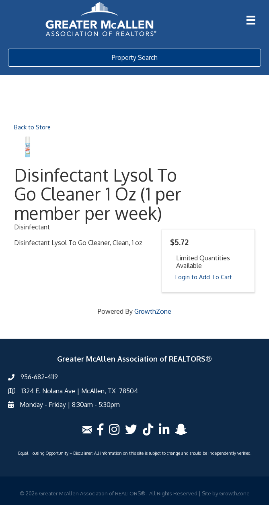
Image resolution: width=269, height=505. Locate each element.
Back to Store (32, 127)
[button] (134, 58)
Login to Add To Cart (203, 276)
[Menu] (251, 20)
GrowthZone (152, 311)
